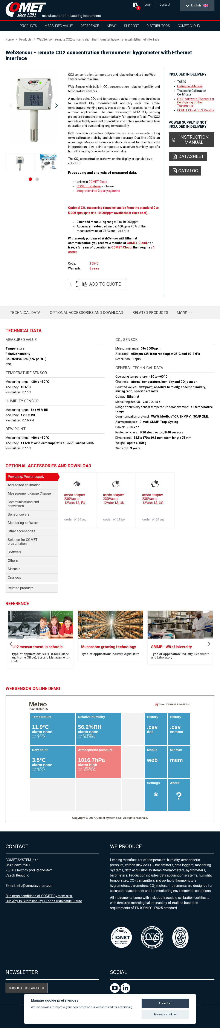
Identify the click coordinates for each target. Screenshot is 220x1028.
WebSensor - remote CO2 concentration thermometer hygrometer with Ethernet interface (98, 39)
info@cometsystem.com (35, 886)
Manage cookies (165, 1014)
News (111, 26)
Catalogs (14, 577)
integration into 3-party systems (98, 190)
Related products (150, 312)
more (182, 312)
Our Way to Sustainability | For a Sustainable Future (44, 901)
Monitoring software (23, 523)
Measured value (59, 26)
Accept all (165, 1003)
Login (148, 4)
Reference (90, 26)
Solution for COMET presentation (22, 542)
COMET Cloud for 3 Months (195, 110)
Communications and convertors (23, 504)
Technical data (25, 312)
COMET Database (89, 186)
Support (131, 26)
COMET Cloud (189, 26)
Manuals (14, 569)
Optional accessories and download (86, 312)
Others (13, 561)
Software (14, 552)
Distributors (158, 26)
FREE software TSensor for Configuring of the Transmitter (195, 102)
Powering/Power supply (26, 477)
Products (28, 26)
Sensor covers (19, 514)
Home (10, 39)
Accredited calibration (24, 485)
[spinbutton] (72, 284)
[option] (34, 105)
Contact (164, 4)
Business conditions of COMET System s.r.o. (39, 896)
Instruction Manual (189, 86)
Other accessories (21, 531)
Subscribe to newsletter (26, 988)
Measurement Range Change (29, 493)
